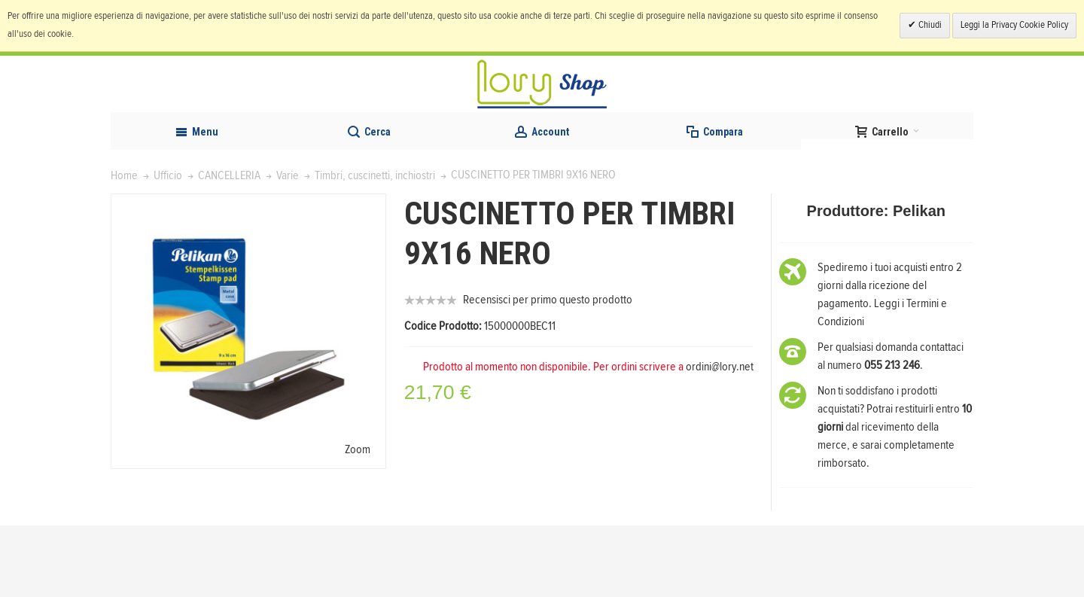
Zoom (357, 521)
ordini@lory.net (720, 438)
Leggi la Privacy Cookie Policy (1014, 25)
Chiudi (929, 25)
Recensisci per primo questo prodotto (547, 371)
